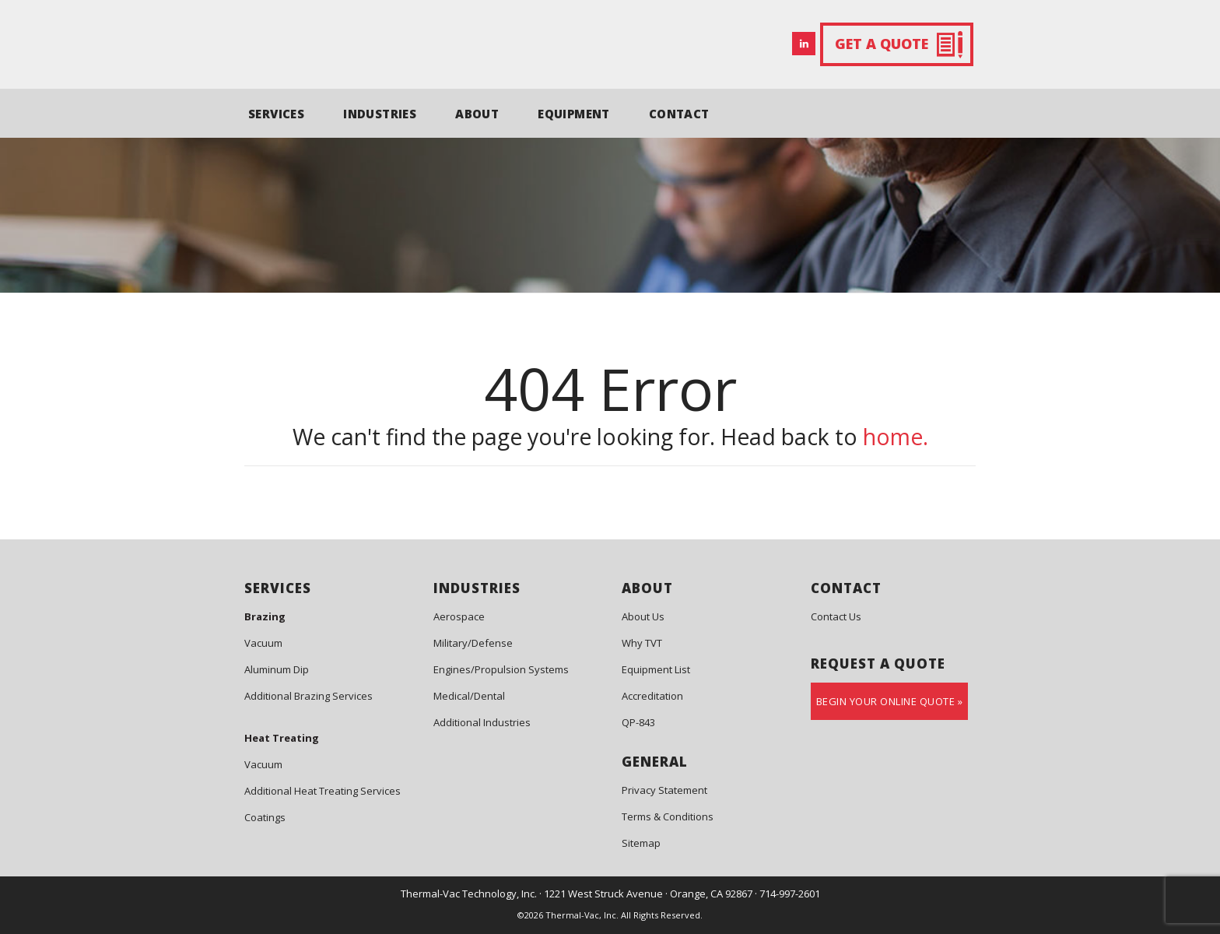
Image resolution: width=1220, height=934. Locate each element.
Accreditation (652, 696)
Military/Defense (473, 643)
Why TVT (642, 643)
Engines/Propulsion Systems (501, 669)
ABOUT (477, 113)
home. (895, 436)
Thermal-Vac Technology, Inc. (469, 894)
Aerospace (459, 616)
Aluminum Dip (276, 669)
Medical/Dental (469, 696)
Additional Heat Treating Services (322, 791)
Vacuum (263, 643)
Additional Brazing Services (308, 696)
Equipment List (656, 669)
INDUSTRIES (379, 113)
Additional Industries (482, 722)
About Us (643, 616)
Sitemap (641, 843)
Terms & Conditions (667, 816)
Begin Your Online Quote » (889, 701)
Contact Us (836, 616)
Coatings (265, 817)
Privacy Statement (664, 790)
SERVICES (276, 113)
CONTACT (679, 113)
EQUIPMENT (574, 113)
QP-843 (638, 722)
